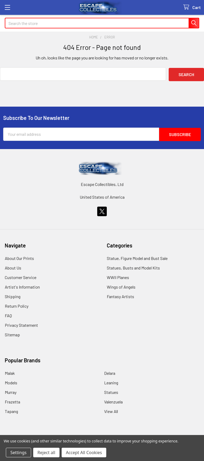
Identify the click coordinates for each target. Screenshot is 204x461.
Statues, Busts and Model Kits (133, 266)
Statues (111, 391)
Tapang (11, 410)
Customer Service (20, 276)
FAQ (8, 314)
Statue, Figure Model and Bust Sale (137, 257)
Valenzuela (113, 400)
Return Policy (16, 305)
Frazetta (12, 400)
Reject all (46, 452)
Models (11, 381)
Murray (10, 391)
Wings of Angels (121, 286)
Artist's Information (22, 286)
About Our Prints (19, 257)
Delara (109, 372)
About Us (13, 266)
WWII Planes (118, 276)
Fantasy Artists (120, 295)
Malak (10, 372)
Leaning (111, 381)
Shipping (12, 295)
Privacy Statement (21, 324)
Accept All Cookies (84, 452)
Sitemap (12, 333)
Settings (18, 452)
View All (111, 410)
